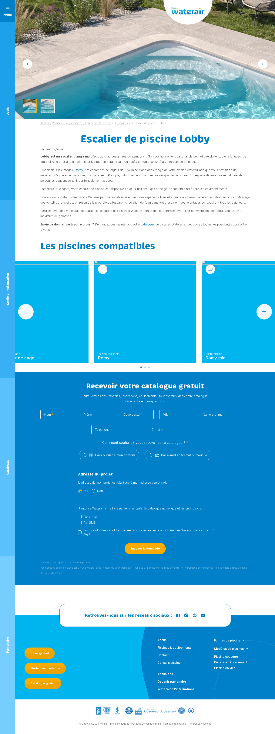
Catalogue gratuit (42, 683)
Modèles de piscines (229, 652)
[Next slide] (262, 64)
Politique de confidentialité (146, 724)
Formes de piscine (227, 644)
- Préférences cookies (198, 724)
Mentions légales (119, 724)
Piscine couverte (226, 660)
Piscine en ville (224, 671)
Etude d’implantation (45, 668)
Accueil (162, 643)
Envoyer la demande (145, 554)
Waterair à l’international (176, 692)
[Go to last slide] (27, 64)
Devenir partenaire (171, 685)
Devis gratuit (39, 653)
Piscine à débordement (230, 666)
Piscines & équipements (174, 651)
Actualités (165, 677)
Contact (163, 658)
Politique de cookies (174, 724)
